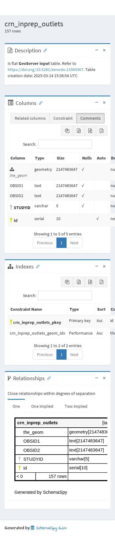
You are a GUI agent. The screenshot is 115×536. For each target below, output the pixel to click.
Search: (57, 144)
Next (74, 243)
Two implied (76, 406)
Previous (45, 243)
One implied (42, 406)
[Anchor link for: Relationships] (47, 377)
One (16, 406)
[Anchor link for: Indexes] (36, 266)
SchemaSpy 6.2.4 (48, 528)
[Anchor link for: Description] (44, 50)
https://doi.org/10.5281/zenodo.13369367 (45, 69)
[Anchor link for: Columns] (39, 102)
